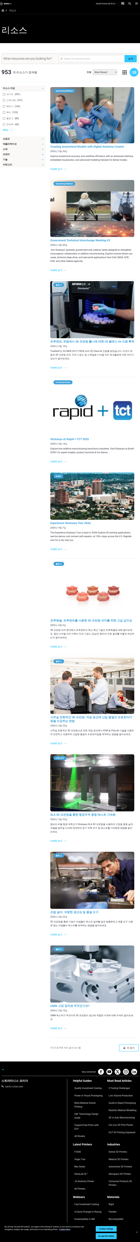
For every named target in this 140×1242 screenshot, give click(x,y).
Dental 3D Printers (115, 1116)
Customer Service (80, 1204)
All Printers (78, 1137)
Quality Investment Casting (85, 1078)
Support (76, 1183)
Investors (111, 1209)
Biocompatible (113, 1158)
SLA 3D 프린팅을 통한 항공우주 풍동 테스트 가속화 (86, 811)
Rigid (109, 1150)
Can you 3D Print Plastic (118, 1099)
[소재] (23, 149)
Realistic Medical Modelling (119, 1091)
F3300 (76, 1116)
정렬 (89, 72)
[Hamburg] (136, 3)
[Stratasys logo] (5, 3)
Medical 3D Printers (115, 1120)
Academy (111, 1200)
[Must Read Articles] (123, 1074)
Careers (110, 1196)
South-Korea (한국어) (106, 3)
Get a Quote (78, 1192)
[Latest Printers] (88, 1111)
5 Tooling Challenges (116, 1078)
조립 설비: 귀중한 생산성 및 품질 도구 (78, 906)
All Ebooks (77, 1099)
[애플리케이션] (23, 144)
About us (111, 1183)
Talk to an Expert (80, 1196)
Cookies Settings (106, 1229)
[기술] (23, 159)
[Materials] (123, 1145)
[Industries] (123, 1111)
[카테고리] (23, 164)
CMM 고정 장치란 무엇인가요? (73, 997)
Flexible (110, 1154)
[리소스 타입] (23, 88)
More (5, 130)
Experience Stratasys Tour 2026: (74, 519)
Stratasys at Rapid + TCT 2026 (73, 437)
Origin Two (78, 1120)
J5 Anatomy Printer (81, 1133)
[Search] (129, 3)
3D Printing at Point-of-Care (85, 1162)
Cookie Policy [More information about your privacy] (64, 1229)
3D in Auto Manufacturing (118, 1095)
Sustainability (113, 1204)
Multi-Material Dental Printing (86, 1087)
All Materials (112, 1162)
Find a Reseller (79, 1187)
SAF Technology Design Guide (86, 1091)
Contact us (112, 1187)
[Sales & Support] (88, 1178)
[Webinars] (88, 1145)
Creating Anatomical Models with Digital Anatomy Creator (91, 144)
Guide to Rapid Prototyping (119, 1087)
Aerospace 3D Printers (117, 1129)
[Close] (137, 1232)
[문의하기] (122, 3)
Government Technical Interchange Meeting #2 (84, 239)
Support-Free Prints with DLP (86, 1095)
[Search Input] (92, 58)
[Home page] (1, 11)
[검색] (131, 58)
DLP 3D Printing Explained (118, 1104)
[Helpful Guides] (88, 1074)
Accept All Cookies (106, 1236)
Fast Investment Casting (84, 1150)
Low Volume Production (118, 1082)
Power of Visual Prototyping (85, 1082)
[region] (70, 1232)
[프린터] (23, 154)
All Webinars (78, 1171)
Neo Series (77, 1124)
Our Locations (113, 1192)
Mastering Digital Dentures (84, 1167)
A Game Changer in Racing (85, 1154)
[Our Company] (123, 1178)
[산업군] (23, 138)
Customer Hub (79, 1200)
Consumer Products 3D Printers (121, 1133)
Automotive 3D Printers (117, 1124)
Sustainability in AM (81, 1158)
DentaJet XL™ (79, 1129)
